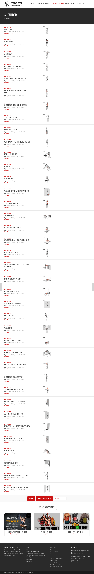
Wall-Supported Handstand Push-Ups (16, 191)
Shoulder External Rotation (13, 377)
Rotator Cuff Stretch (11, 252)
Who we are (30, 559)
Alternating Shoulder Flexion (14, 414)
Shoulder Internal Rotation (13, 389)
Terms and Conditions (56, 556)
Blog (51, 549)
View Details (8, 33)
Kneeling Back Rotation (12, 291)
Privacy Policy (54, 552)
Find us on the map (77, 553)
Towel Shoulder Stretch (12, 203)
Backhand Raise (9, 315)
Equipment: (7, 31)
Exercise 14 (7, 189)
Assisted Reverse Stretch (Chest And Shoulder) (16, 265)
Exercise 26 (7, 338)
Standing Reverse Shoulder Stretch (16, 475)
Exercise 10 (7, 140)
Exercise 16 (7, 213)
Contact (29, 561)
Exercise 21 (7, 277)
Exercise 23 (7, 301)
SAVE (31, 498)
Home (32, 4)
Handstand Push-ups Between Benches (17, 426)
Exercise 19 (7, 250)
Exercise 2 (7, 39)
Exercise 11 (7, 152)
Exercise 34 (7, 436)
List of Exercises (54, 562)
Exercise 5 (7, 76)
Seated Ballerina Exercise (12, 228)
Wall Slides (8, 328)
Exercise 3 (7, 52)
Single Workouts (58, 4)
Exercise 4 (7, 64)
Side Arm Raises (9, 41)
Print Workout (44, 498)
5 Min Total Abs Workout (76, 532)
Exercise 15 (7, 201)
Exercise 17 (7, 226)
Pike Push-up (8, 166)
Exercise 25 (7, 326)
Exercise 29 (7, 375)
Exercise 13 (7, 176)
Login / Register (81, 4)
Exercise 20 (7, 262)
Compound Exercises (56, 566)
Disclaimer (53, 554)
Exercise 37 (7, 473)
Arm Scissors (8, 29)
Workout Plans (70, 4)
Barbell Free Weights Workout (17, 532)
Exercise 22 (7, 289)
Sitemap (30, 572)
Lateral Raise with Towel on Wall (15, 401)
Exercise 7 (7, 103)
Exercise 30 (7, 387)
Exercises (48, 4)
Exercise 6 (7, 89)
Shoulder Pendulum (10, 215)
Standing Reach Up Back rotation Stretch (15, 92)
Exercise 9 (7, 127)
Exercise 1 (7, 27)
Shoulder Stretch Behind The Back (15, 105)
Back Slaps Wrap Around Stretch (15, 365)
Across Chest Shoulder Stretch (15, 78)
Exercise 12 (7, 164)
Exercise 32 (7, 412)
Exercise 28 (7, 363)
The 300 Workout (46, 532)
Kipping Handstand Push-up (13, 438)
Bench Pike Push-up (10, 154)
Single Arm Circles (10, 117)
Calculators (40, 4)
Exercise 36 (7, 461)
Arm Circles (8, 54)
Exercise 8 (7, 115)
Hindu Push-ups (9, 450)
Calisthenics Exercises (56, 564)
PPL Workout (53, 560)
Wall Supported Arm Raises (13, 303)
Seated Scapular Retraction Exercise (16, 240)
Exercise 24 (7, 313)
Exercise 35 (7, 448)
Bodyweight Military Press (13, 66)
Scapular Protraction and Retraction (17, 142)
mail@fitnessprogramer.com (80, 551)
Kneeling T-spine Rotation (12, 340)
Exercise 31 (7, 399)
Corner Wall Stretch (11, 463)
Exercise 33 (7, 424)
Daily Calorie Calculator (56, 558)
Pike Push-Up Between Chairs (13, 352)
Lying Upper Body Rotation (12, 279)
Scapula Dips (8, 178)
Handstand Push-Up (10, 129)
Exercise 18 (7, 238)
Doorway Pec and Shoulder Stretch (16, 487)
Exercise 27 (7, 350)
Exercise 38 (7, 485)
